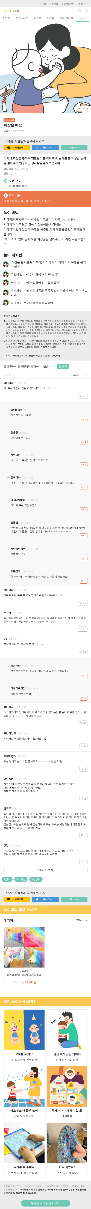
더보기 (81, 920)
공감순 (76, 374)
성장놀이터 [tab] (22, 18)
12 (83, 629)
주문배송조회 (67, 3)
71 (83, 396)
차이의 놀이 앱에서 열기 (45, 1203)
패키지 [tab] (6, 18)
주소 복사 (74, 147)
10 (83, 723)
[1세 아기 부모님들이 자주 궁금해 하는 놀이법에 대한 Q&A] (32, 355)
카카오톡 (15, 147)
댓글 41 (7, 130)
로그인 (43, 3)
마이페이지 (83, 3)
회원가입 (53, 3)
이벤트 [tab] (50, 18)
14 (83, 603)
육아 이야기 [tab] (66, 18)
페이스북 (44, 147)
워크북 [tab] (37, 18)
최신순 (84, 374)
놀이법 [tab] (82, 18)
